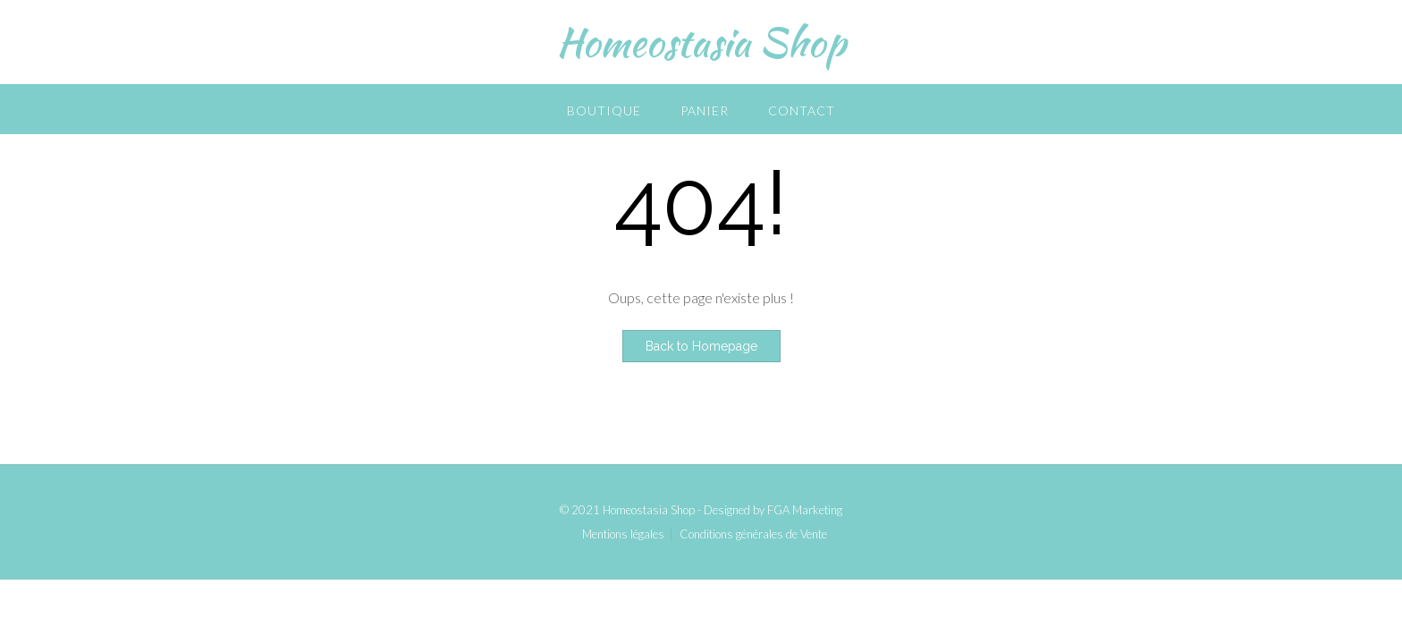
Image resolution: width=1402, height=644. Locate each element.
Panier (704, 110)
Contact (801, 110)
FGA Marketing (804, 510)
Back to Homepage (701, 346)
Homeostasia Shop (701, 42)
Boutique (604, 110)
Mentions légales (623, 534)
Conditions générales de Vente (753, 534)
